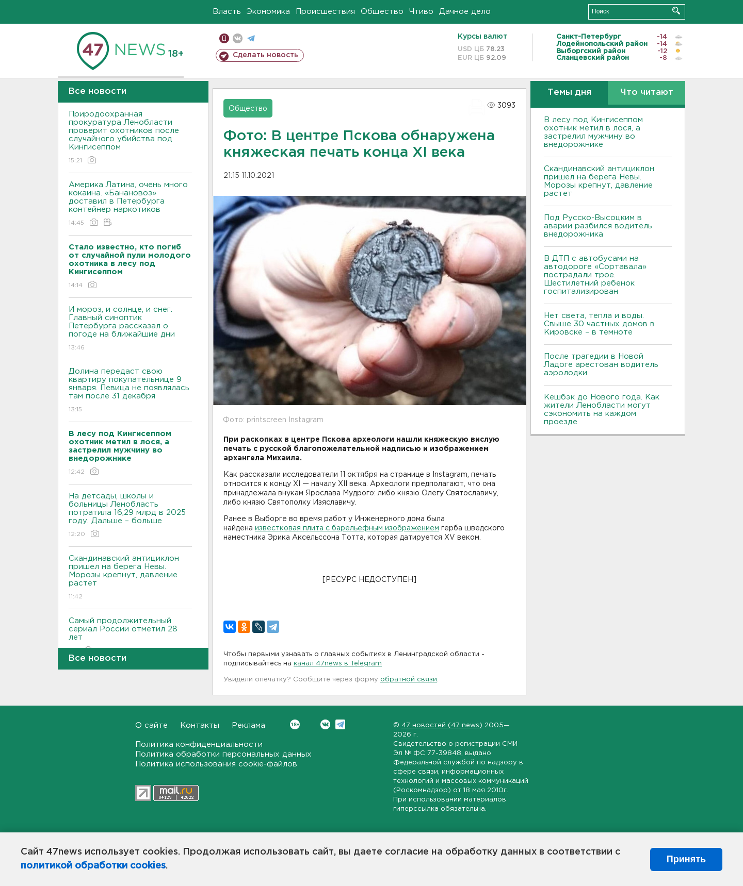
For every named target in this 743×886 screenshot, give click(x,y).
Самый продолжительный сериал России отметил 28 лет (130, 636)
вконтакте (238, 38)
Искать (676, 10)
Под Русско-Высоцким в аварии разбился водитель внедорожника (598, 226)
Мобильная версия (224, 38)
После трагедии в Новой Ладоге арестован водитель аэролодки (601, 364)
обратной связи (408, 679)
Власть (227, 11)
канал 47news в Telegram (338, 663)
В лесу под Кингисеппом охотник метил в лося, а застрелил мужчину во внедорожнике (593, 132)
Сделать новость (265, 55)
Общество (382, 11)
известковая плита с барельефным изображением (347, 528)
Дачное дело (465, 11)
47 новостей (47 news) (441, 725)
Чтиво (421, 11)
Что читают (646, 92)
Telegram (340, 724)
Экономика (268, 11)
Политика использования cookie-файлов (216, 764)
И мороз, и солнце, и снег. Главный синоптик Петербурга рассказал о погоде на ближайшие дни (130, 329)
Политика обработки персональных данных (223, 754)
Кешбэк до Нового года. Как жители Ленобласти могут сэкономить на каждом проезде (601, 409)
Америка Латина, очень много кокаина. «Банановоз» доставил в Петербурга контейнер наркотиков (130, 204)
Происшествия (325, 11)
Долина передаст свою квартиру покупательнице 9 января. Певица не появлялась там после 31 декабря (130, 391)
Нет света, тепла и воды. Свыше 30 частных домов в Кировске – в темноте (599, 324)
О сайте (151, 725)
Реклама (248, 725)
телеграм (251, 38)
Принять (686, 859)
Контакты (199, 725)
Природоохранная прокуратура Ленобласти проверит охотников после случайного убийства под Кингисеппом (130, 138)
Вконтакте (295, 724)
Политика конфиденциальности (199, 744)
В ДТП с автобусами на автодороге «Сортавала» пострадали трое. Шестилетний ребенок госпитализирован (595, 275)
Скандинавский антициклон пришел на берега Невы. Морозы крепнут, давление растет (130, 578)
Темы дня (569, 92)
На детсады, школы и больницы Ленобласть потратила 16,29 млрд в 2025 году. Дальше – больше (130, 516)
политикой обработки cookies (93, 866)
